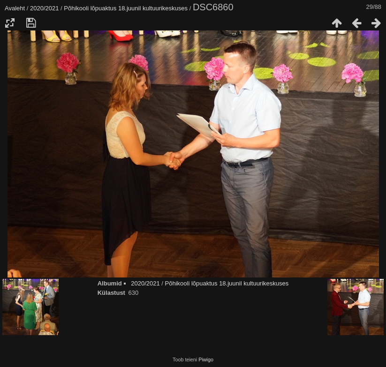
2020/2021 (44, 8)
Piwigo (205, 359)
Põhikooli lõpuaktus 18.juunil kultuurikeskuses (126, 8)
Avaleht (15, 8)
